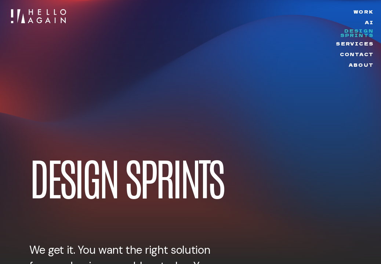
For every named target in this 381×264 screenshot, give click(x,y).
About (361, 65)
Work (363, 11)
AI (369, 22)
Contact (357, 54)
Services (355, 43)
